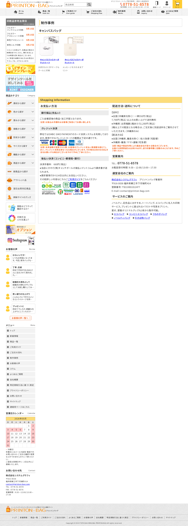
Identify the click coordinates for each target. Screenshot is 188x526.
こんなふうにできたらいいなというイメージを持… (23, 298)
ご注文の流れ (16, 352)
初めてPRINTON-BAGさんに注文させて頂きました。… (23, 272)
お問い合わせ (16, 395)
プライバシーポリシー (19, 390)
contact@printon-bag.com (18, 484)
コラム (13, 368)
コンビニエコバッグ (138, 214)
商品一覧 (14, 341)
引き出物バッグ (142, 217)
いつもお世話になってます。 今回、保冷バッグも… (23, 259)
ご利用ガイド (74, 179)
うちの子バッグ (160, 214)
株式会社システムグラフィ (124, 179)
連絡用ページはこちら (20, 406)
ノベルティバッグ (122, 217)
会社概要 (14, 379)
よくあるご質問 (16, 374)
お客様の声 (15, 363)
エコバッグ (119, 214)
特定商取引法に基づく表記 (22, 385)
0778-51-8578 (136, 4)
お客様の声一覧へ (20, 318)
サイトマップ (15, 401)
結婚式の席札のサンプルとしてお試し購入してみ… (23, 286)
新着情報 (14, 336)
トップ (12, 330)
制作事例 (14, 357)
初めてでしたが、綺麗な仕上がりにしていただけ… (23, 310)
